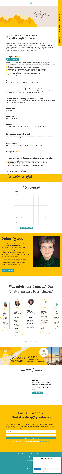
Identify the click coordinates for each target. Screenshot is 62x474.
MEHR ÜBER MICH (8, 270)
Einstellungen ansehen (55, 468)
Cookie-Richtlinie (42, 471)
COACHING (60, 17)
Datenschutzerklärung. (44, 441)
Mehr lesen (5, 327)
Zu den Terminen (12, 59)
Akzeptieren (37, 468)
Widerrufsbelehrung (26, 453)
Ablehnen (45, 468)
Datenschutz (48, 471)
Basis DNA (35, 380)
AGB (37, 453)
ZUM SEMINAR (37, 392)
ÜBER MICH (60, 40)
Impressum (52, 471)
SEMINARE (60, 28)
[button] (59, 458)
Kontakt (19, 453)
